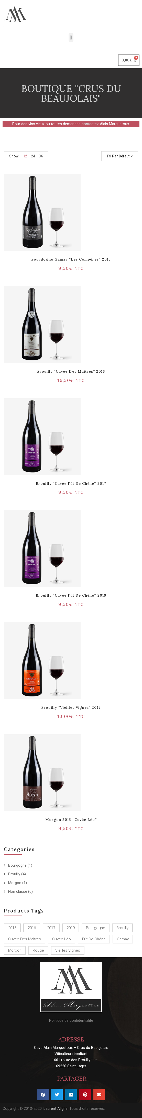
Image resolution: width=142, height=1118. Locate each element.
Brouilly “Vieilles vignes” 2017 (71, 707)
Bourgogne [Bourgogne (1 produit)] (95, 928)
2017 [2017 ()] (51, 928)
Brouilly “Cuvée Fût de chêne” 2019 (71, 595)
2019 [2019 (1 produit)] (71, 928)
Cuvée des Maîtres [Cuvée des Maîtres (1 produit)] (24, 939)
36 (41, 156)
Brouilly (14, 874)
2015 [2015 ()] (12, 928)
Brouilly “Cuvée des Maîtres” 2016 (71, 371)
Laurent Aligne (55, 1108)
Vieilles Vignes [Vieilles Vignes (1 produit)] (67, 950)
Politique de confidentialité (71, 1020)
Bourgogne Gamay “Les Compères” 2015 (71, 259)
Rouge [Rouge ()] (38, 950)
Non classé (17, 891)
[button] (71, 37)
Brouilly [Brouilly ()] (122, 928)
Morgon (14, 882)
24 (33, 156)
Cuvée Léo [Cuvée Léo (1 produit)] (61, 939)
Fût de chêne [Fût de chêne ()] (94, 939)
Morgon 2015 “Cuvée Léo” (71, 819)
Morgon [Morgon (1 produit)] (14, 950)
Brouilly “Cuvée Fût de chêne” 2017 (71, 483)
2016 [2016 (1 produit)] (32, 928)
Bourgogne (17, 865)
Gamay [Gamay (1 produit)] (123, 939)
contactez (90, 124)
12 (25, 156)
